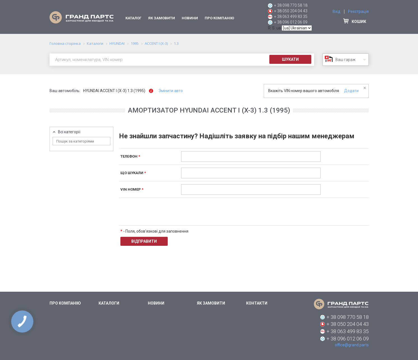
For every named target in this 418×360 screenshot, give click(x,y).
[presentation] (223, 212)
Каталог (133, 18)
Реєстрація (358, 11)
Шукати (290, 59)
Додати (351, 90)
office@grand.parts (352, 345)
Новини (190, 18)
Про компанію (219, 18)
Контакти (256, 303)
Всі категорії (69, 132)
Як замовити (161, 18)
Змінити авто (171, 90)
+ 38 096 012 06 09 (290, 22)
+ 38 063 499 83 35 (290, 16)
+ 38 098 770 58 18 (290, 5)
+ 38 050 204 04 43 (290, 11)
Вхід (336, 11)
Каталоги (109, 303)
